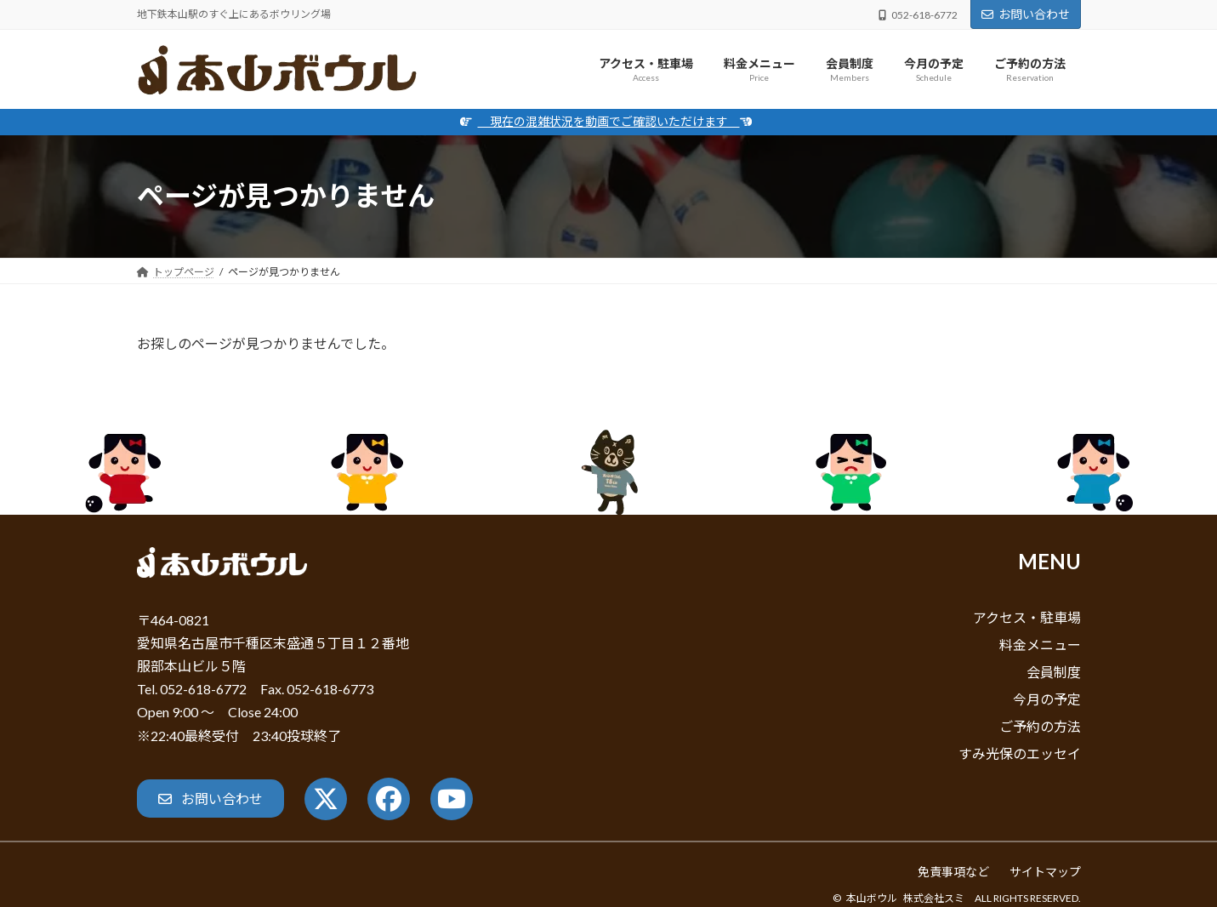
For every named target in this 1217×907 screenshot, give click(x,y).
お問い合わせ (1025, 14)
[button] (210, 798)
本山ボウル (871, 898)
